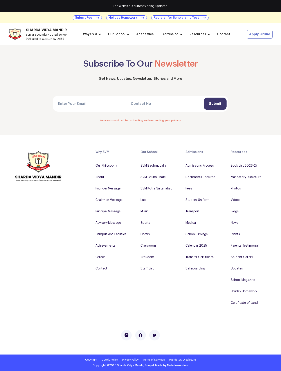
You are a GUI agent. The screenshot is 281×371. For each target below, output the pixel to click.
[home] (41, 34)
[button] (91, 34)
